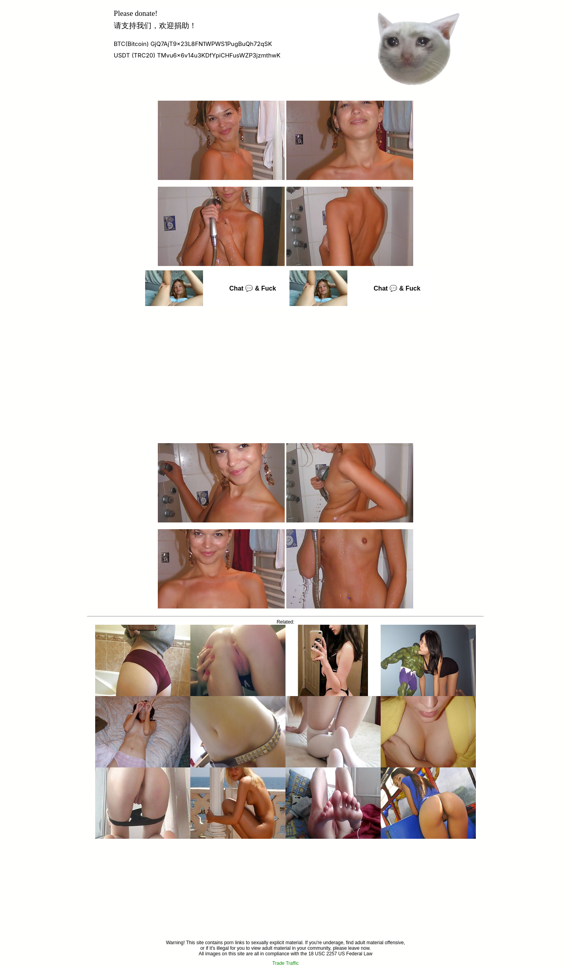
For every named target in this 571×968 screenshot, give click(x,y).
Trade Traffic (285, 963)
